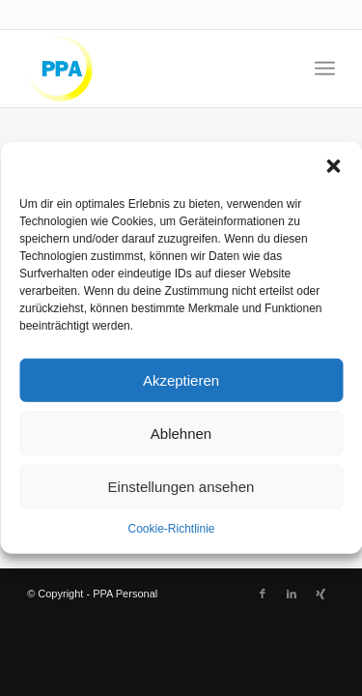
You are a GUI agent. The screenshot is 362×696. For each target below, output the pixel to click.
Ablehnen (181, 432)
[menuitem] (325, 68)
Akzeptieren (181, 379)
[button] (333, 166)
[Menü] (325, 68)
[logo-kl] (150, 68)
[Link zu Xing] (320, 593)
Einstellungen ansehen (181, 486)
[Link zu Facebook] (262, 593)
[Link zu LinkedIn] (291, 593)
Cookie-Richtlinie (170, 529)
